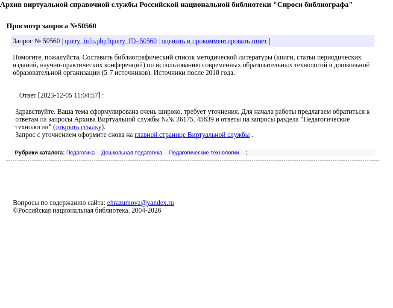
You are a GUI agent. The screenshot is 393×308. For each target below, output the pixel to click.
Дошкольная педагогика (132, 152)
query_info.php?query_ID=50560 (111, 40)
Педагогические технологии (204, 152)
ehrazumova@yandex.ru (140, 202)
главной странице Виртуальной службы (192, 134)
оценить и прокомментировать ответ (214, 40)
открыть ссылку (79, 126)
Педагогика (80, 152)
